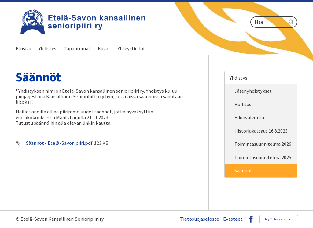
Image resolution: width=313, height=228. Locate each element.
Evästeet (233, 219)
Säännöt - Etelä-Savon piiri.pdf (59, 143)
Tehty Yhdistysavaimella (279, 219)
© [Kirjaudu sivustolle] (18, 219)
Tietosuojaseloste (199, 219)
